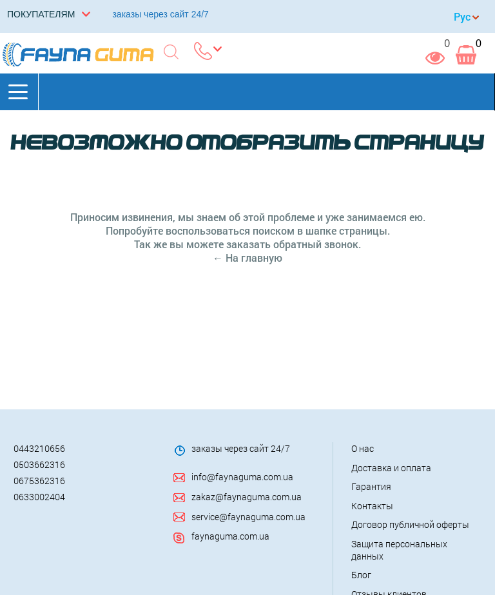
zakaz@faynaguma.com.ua (246, 497)
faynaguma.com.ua (230, 536)
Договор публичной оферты (410, 524)
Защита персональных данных (399, 550)
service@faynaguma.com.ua (248, 517)
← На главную (247, 257)
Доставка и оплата (391, 468)
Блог (361, 575)
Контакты (372, 506)
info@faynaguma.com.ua (242, 477)
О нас (362, 448)
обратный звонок (315, 244)
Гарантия (371, 486)
